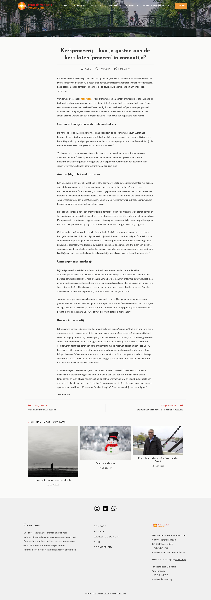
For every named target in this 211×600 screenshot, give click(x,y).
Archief (88, 69)
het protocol (87, 98)
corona (66, 394)
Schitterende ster (105, 463)
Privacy (99, 531)
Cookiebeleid (103, 547)
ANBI (97, 542)
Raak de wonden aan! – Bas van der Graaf (158, 460)
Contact (100, 526)
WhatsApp (180, 559)
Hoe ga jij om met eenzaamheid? (53, 480)
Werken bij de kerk (106, 536)
